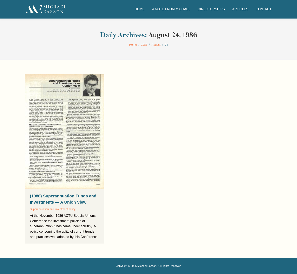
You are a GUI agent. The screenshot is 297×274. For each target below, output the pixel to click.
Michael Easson (146, 265)
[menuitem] (139, 9)
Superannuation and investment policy (52, 209)
